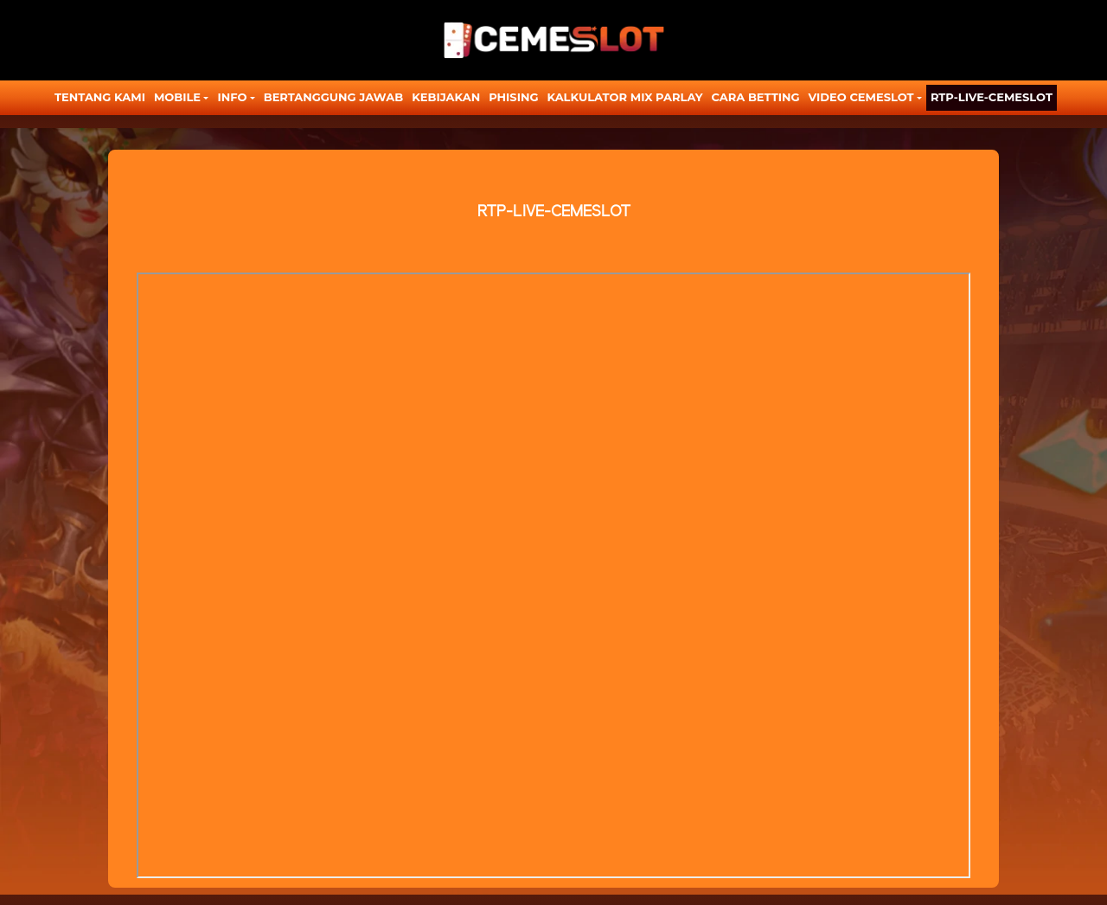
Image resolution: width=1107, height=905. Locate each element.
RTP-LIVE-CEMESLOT (992, 97)
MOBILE (177, 97)
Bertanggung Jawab (333, 97)
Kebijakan (446, 97)
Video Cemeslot (861, 97)
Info (231, 97)
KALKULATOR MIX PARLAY (624, 97)
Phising (513, 97)
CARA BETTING (756, 97)
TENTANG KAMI (99, 97)
